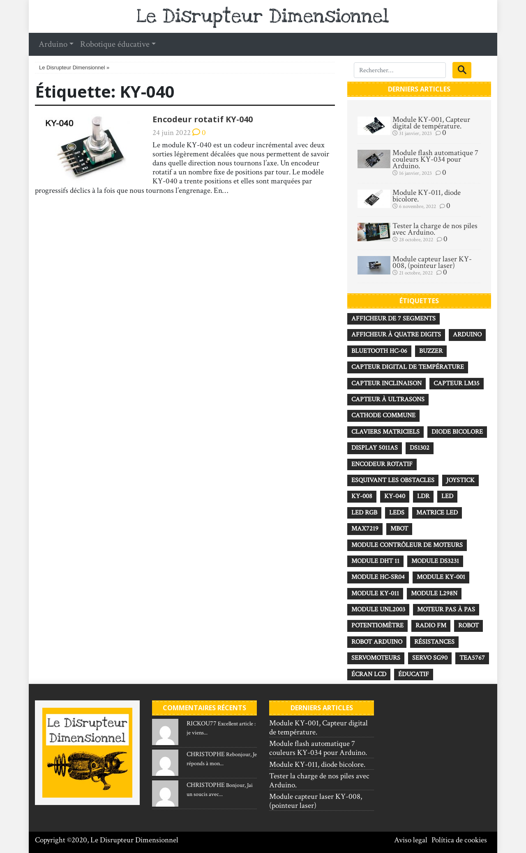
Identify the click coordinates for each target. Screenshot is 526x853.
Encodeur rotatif (382, 464)
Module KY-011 (375, 593)
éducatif (413, 674)
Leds (396, 512)
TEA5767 (472, 658)
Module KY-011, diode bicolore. (426, 196)
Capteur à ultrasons (387, 399)
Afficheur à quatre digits (396, 334)
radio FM (430, 625)
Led (447, 496)
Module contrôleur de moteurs (407, 545)
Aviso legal (410, 840)
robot (468, 625)
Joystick (460, 480)
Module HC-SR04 (378, 577)
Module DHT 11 (375, 561)
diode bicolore (457, 432)
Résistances (434, 642)
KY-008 (361, 496)
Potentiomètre (377, 625)
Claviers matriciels (385, 432)
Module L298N (434, 593)
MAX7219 (364, 528)
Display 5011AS (374, 448)
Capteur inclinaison (386, 383)
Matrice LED (437, 512)
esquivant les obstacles (392, 480)
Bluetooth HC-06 (379, 351)
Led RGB (364, 512)
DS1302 (419, 448)
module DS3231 (435, 561)
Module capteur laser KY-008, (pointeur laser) (432, 262)
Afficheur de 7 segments (393, 318)
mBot (399, 528)
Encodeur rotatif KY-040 (202, 119)
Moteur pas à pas (446, 609)
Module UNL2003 (378, 609)
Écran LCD (368, 674)
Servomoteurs (375, 658)
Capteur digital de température (407, 367)
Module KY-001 (441, 577)
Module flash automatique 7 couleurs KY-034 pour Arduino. (435, 159)
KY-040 (394, 496)
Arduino (467, 334)
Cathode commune (383, 415)
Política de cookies (459, 840)
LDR (423, 496)
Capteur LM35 (457, 383)
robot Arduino (376, 642)
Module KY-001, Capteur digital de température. (431, 123)
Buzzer (431, 351)
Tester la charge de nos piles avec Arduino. (435, 229)
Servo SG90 (430, 658)
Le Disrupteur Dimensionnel (263, 16)
